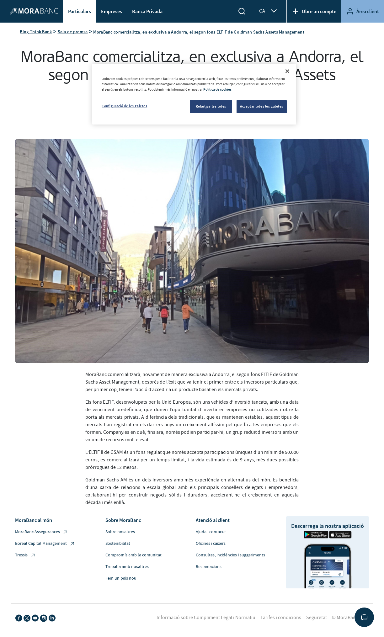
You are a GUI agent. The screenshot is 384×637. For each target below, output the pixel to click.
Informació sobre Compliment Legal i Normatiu (206, 617)
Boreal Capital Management (45, 544)
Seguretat (316, 617)
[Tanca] (287, 71)
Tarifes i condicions (280, 617)
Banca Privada (147, 11)
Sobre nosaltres (120, 532)
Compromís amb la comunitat (133, 555)
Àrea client (362, 11)
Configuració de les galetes (124, 106)
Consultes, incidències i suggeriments (230, 555)
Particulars (79, 11)
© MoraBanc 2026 (350, 617)
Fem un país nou (120, 578)
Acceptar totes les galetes (261, 106)
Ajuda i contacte (211, 532)
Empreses (111, 11)
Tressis (25, 555)
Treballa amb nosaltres (127, 567)
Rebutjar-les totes (211, 106)
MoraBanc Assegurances (41, 532)
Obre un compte (314, 11)
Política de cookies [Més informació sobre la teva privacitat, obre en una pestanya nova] (217, 89)
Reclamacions (208, 567)
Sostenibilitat (117, 543)
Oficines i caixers (211, 543)
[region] (194, 94)
